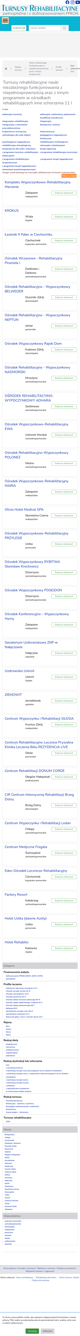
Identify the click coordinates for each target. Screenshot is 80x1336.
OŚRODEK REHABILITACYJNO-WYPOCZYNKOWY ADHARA (29, 398)
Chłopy (7, 1137)
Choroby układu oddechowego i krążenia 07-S (24, 1002)
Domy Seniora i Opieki (69, 1277)
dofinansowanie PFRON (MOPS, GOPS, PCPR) (24, 976)
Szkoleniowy (11, 1109)
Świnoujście (9, 1192)
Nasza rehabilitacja (24, 1277)
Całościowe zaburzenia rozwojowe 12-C (21, 988)
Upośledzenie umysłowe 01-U (18, 1014)
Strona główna (10, 1268)
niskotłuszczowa (12, 1050)
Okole (7, 1183)
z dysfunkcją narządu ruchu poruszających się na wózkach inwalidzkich (34, 1071)
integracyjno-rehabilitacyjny (15, 121)
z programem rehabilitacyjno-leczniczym (58, 152)
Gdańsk (8, 1152)
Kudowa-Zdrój (10, 1172)
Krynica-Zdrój (10, 1169)
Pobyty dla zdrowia (40, 1280)
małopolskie (9, 1229)
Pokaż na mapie (69, 175)
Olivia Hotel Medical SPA (24, 509)
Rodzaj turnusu (18, 68)
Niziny (8, 1035)
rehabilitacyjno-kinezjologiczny (16, 145)
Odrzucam (47, 1331)
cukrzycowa (10, 1047)
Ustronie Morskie (11, 1200)
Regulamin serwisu (34, 1271)
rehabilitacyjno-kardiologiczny (54, 142)
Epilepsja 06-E (11, 1008)
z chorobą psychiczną (14, 1068)
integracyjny (45, 121)
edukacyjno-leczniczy (12, 114)
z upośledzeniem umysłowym (17, 1088)
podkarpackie (10, 1241)
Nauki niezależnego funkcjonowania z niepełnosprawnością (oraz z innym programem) (38, 68)
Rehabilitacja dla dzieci (46, 1277)
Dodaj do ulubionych (64, 193)
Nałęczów (8, 1180)
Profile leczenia (59, 68)
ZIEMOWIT (13, 694)
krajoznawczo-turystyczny (14, 131)
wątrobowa (10, 1055)
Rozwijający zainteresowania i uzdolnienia (22, 1106)
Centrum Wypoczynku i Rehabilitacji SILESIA (39, 718)
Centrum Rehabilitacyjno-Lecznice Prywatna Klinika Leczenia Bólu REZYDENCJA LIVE (39, 744)
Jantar (7, 1157)
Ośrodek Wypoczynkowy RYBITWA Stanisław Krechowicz (32, 564)
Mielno (7, 1175)
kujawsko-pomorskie (13, 1221)
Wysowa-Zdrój (11, 1206)
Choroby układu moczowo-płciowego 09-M (23, 999)
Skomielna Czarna (12, 1189)
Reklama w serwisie (46, 1268)
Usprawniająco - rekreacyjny (17, 1112)
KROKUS (12, 210)
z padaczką (10, 1085)
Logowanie (49, 1271)
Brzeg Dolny (10, 1134)
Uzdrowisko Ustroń (19, 671)
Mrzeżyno (8, 1178)
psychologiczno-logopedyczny (16, 142)
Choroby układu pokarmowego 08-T (20, 1005)
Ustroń (7, 1198)
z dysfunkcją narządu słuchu (17, 1080)
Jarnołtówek (9, 1160)
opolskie (8, 1235)
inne (7, 1065)
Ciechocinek (9, 1140)
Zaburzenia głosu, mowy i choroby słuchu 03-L (24, 1017)
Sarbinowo (9, 1186)
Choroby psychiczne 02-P (16, 997)
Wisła (7, 1203)
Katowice (8, 1163)
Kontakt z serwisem (27, 1268)
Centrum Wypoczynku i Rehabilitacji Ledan (38, 823)
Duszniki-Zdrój (10, 1146)
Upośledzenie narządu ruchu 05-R (19, 1011)
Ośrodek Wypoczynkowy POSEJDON (33, 590)
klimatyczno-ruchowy (50, 124)
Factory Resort (16, 894)
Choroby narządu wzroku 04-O (18, 991)
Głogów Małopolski (12, 1155)
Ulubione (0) (19, 28)
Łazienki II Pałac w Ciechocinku (28, 234)
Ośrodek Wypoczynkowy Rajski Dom (33, 343)
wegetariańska (12, 1053)
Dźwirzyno (9, 1149)
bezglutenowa (11, 1044)
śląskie (7, 1238)
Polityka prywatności (66, 1268)
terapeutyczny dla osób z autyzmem (18, 148)
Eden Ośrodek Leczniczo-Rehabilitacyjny (36, 870)
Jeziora (8, 1029)
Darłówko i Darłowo (13, 1143)
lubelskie (8, 1244)
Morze (8, 1032)
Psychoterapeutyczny (14, 1101)
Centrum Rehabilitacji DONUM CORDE (35, 770)
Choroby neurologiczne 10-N (17, 994)
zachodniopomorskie (13, 1224)
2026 (8, 1121)
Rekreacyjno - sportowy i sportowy (20, 1103)
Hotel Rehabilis (16, 942)
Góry (8, 1026)
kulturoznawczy (47, 131)
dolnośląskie (10, 1227)
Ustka (7, 1195)
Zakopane (8, 1209)
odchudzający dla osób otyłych (16, 135)
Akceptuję (32, 1331)
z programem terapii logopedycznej (56, 159)
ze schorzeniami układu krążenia (18, 1091)
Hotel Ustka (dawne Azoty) (26, 918)
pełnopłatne (10, 979)
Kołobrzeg (9, 1166)
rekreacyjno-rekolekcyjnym (52, 145)
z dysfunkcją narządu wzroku (17, 1083)
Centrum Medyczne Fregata (26, 847)
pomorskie (9, 1232)
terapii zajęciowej (48, 148)
